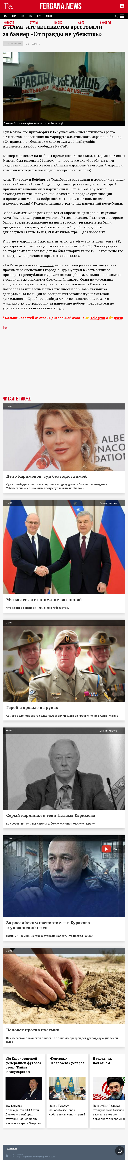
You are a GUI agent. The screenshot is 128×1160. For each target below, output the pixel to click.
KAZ (6, 16)
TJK (22, 16)
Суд (27, 43)
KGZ (14, 16)
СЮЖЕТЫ (105, 23)
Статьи (34, 23)
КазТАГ (61, 146)
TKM (30, 16)
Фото (81, 23)
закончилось (84, 298)
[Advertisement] (64, 368)
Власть (36, 43)
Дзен (118, 318)
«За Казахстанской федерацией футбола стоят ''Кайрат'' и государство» (23, 1065)
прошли (47, 265)
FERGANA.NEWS (61, 6)
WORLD (49, 16)
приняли (38, 217)
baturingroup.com (41, 1157)
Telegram (97, 318)
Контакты (12, 1148)
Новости (9, 23)
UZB (39, 16)
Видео (58, 23)
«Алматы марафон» (29, 213)
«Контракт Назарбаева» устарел (67, 1061)
